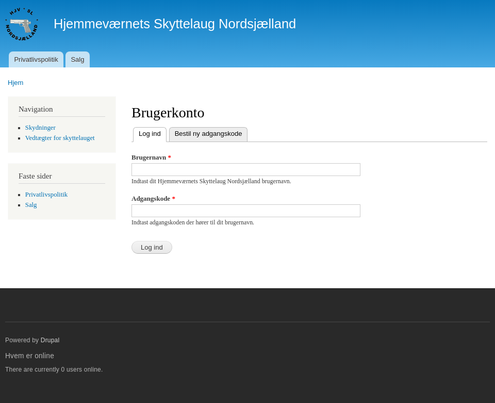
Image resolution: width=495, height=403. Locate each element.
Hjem (15, 82)
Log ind (153, 132)
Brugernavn (151, 157)
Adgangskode (153, 198)
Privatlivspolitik (36, 59)
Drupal (50, 340)
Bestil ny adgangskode (208, 133)
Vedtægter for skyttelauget (60, 138)
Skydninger (40, 127)
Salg (77, 59)
